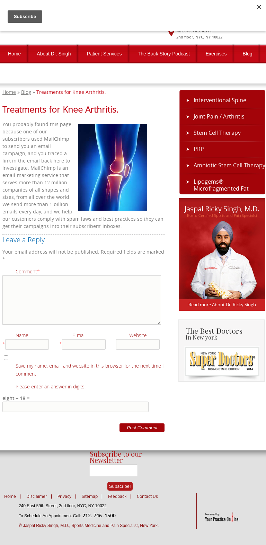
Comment (28, 271)
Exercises (216, 53)
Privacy (64, 496)
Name (22, 335)
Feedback (117, 496)
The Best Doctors (225, 333)
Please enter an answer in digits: (51, 386)
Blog (247, 53)
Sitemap (90, 496)
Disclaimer (36, 496)
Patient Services (104, 53)
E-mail (79, 335)
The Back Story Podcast (164, 53)
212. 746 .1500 (99, 515)
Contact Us (20, 74)
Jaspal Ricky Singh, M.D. (222, 208)
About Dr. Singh (54, 53)
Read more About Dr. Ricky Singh (222, 304)
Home (14, 53)
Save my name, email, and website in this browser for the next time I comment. (90, 369)
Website (138, 335)
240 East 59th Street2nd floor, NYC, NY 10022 (199, 33)
